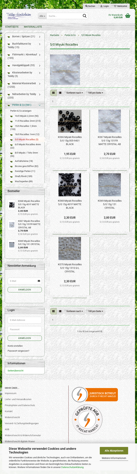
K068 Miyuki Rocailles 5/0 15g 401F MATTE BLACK (70, 208)
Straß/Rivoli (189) (21, 179)
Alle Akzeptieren (114, 450)
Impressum (10, 396)
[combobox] (74, 96)
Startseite (12, 26)
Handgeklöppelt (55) (21, 68)
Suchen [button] (90, 6)
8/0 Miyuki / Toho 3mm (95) (24, 158)
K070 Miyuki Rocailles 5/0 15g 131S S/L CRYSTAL (70, 271)
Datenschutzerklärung (72, 467)
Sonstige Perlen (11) (22, 174)
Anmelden (24, 293)
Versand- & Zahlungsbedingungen (22, 427)
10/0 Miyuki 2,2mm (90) (24, 119)
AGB (7, 433)
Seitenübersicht (15, 374)
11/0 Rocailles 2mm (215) (25, 124)
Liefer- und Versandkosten (18, 402)
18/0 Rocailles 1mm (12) (25, 138)
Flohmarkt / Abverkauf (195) (22, 60)
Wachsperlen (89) (21, 184)
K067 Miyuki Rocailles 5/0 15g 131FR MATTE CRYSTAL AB (110, 144)
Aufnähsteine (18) (21, 164)
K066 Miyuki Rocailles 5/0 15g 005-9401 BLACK (70, 144)
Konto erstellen (15, 349)
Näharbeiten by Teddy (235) (22, 99)
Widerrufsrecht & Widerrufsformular (23, 438)
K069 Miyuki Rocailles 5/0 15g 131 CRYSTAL (110, 208)
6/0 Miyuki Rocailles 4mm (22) (25, 150)
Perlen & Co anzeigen (20, 114)
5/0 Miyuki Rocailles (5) (24, 142)
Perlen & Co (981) (19, 108)
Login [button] (104, 6)
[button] (53, 96)
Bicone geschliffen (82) (24, 169)
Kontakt (9, 415)
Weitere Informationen (114, 458)
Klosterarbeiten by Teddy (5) (20, 78)
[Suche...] (42, 16)
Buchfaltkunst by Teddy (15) (19, 49)
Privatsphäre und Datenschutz (20, 408)
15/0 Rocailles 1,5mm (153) (23, 131)
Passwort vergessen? (18, 354)
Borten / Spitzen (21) (21, 40)
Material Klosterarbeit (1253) (22, 88)
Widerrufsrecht (12, 421)
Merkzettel (120, 6)
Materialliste (33, 26)
